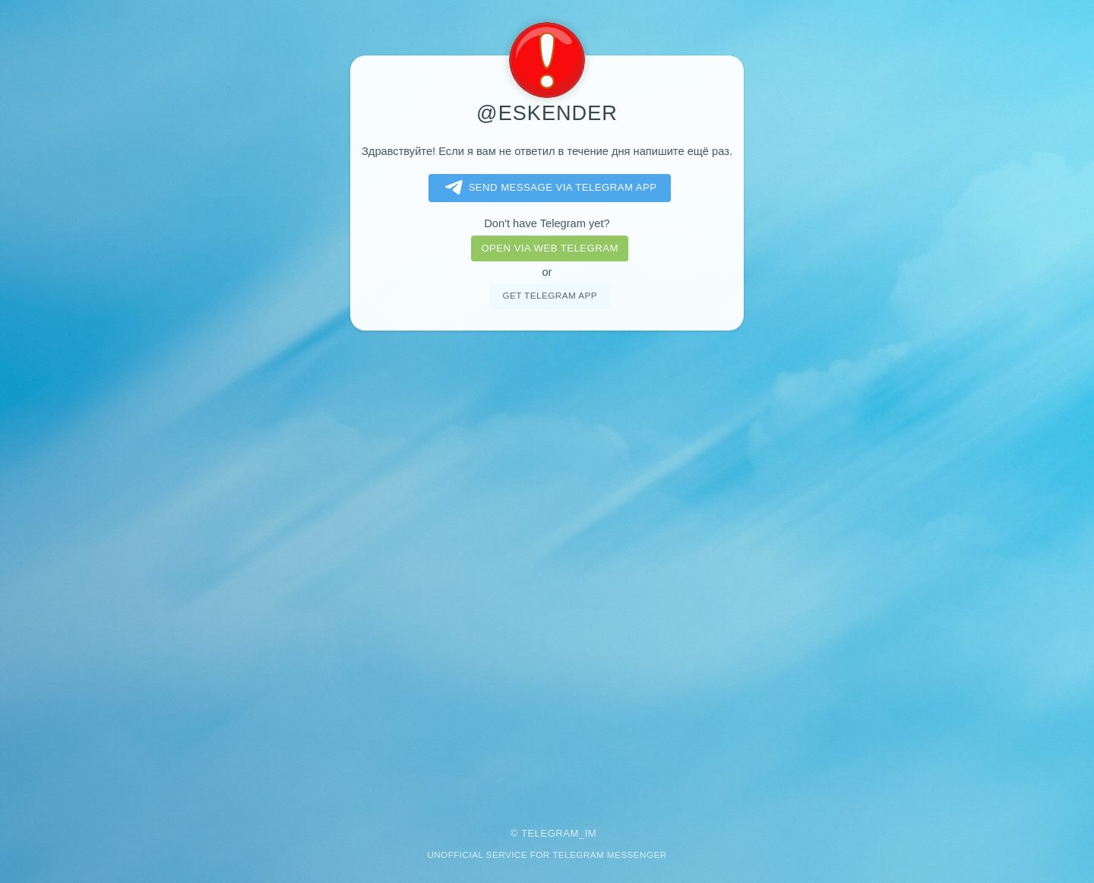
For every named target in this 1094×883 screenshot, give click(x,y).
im (591, 833)
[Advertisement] (547, 568)
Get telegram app (549, 295)
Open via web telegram (549, 248)
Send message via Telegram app (548, 187)
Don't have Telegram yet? (546, 223)
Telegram (550, 833)
